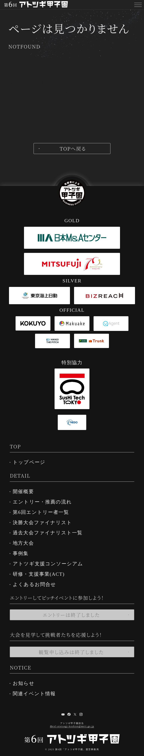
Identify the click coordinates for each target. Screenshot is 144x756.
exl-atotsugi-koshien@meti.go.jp (73, 721)
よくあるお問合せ (36, 580)
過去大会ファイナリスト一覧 (49, 530)
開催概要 (25, 491)
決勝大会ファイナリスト (44, 520)
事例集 (22, 550)
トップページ (31, 462)
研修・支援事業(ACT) (41, 570)
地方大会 (25, 540)
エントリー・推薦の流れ (44, 500)
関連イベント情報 (36, 689)
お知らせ (25, 679)
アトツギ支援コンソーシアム (50, 560)
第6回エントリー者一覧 (43, 510)
